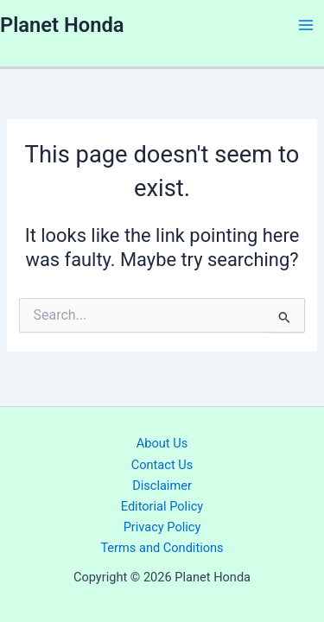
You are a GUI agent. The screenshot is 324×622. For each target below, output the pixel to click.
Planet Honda (62, 25)
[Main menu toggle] (306, 25)
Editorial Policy (162, 506)
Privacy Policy (162, 527)
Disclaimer (162, 485)
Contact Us (162, 465)
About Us (162, 443)
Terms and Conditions (161, 547)
